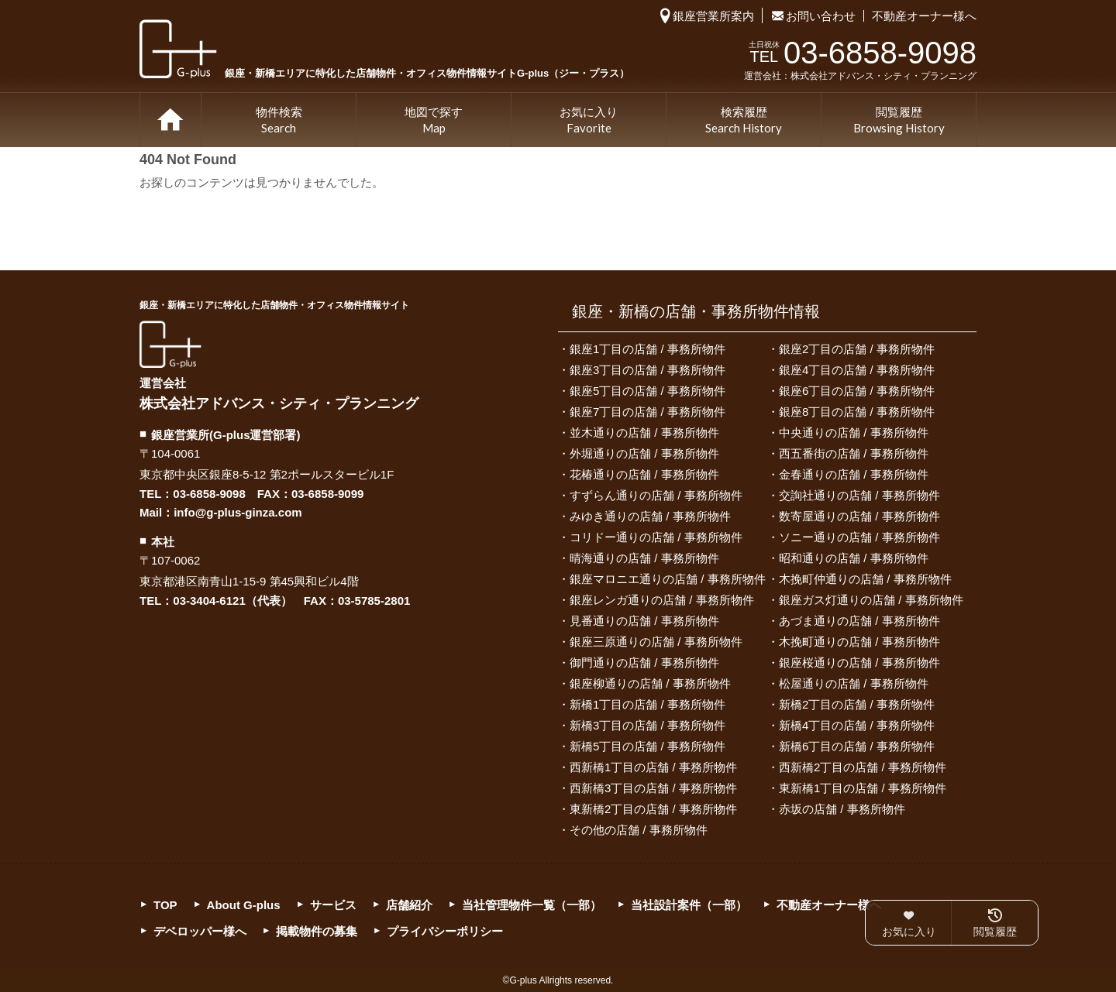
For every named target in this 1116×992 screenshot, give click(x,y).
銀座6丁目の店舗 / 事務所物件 (857, 390)
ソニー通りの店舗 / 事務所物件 (859, 537)
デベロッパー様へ (199, 931)
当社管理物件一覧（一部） (531, 904)
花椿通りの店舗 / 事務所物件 (644, 474)
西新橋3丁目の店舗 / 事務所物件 (653, 788)
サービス (333, 904)
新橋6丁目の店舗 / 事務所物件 (857, 746)
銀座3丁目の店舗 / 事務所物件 (647, 369)
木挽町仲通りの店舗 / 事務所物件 (865, 578)
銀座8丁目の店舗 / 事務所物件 (857, 411)
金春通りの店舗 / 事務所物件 (853, 474)
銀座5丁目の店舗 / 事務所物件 (647, 390)
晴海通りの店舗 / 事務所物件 (644, 558)
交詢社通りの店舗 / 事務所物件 (859, 495)
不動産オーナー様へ (924, 16)
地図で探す (434, 120)
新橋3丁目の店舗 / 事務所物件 (647, 725)
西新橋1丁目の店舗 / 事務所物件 (653, 767)
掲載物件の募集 (316, 931)
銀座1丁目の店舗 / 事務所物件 (647, 348)
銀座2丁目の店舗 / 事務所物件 (857, 348)
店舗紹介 (409, 904)
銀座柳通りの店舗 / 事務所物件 (650, 683)
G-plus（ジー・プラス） (171, 344)
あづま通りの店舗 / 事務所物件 (859, 620)
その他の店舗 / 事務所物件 (639, 829)
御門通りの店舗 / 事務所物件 (644, 662)
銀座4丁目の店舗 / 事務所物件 (857, 369)
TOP (170, 120)
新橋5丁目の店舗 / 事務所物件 (647, 746)
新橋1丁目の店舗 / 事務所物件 (647, 704)
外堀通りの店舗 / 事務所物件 (644, 453)
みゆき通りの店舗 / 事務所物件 (650, 516)
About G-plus (244, 904)
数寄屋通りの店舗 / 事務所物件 (859, 516)
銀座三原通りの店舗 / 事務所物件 (656, 641)
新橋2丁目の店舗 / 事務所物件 (857, 704)
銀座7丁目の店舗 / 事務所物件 (647, 411)
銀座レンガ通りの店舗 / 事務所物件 (662, 599)
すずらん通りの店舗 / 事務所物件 (656, 495)
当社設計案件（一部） (689, 904)
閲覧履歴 (899, 120)
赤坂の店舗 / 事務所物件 (842, 808)
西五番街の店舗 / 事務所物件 (853, 453)
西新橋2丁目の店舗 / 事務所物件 (862, 767)
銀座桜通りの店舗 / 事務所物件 (859, 662)
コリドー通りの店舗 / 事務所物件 (656, 537)
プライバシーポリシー (445, 931)
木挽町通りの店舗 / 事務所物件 (859, 641)
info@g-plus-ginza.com (237, 512)
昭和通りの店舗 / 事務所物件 (853, 558)
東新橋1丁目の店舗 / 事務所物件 (862, 788)
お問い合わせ (821, 15)
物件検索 (279, 120)
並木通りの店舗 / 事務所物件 (644, 432)
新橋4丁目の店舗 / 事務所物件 (857, 725)
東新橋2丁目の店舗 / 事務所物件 (653, 808)
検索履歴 (743, 120)
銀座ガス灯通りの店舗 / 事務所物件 (871, 599)
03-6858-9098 (209, 493)
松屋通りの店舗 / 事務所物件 (853, 683)
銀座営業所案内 (713, 15)
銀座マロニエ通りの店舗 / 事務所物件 (668, 578)
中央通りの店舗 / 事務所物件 (853, 432)
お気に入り (589, 120)
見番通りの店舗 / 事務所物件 (644, 620)
